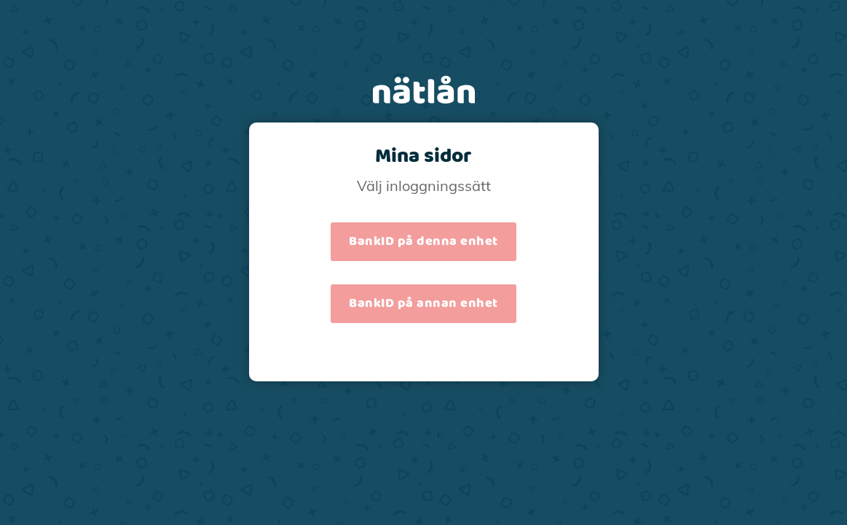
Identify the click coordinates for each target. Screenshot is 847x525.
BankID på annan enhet (423, 303)
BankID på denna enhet (423, 241)
